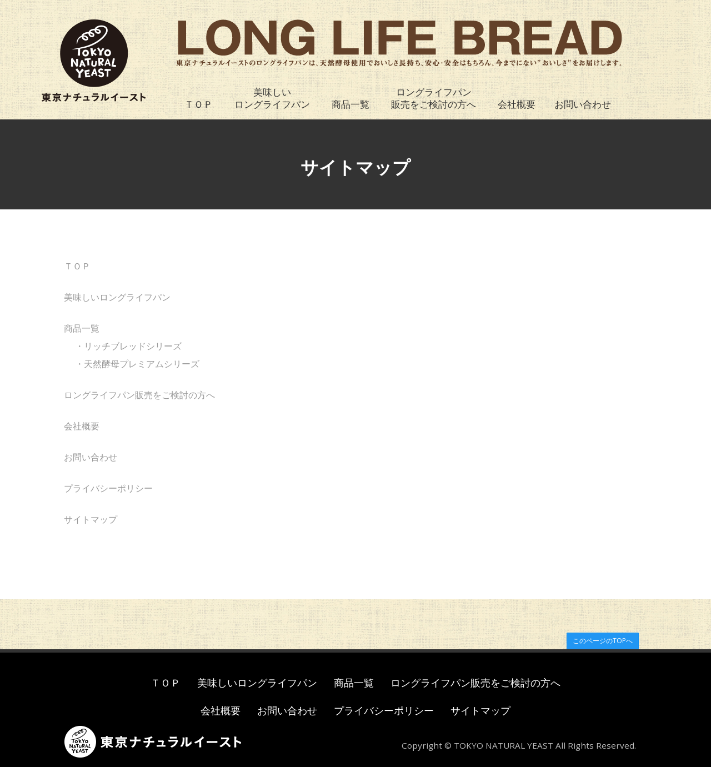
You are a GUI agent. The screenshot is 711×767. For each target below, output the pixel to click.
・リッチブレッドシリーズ (128, 346)
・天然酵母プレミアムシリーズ (137, 364)
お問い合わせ (582, 104)
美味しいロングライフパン (272, 98)
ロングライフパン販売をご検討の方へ (433, 98)
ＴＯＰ (198, 104)
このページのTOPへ (603, 640)
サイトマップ (90, 519)
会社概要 (516, 104)
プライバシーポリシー (108, 488)
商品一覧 (350, 104)
